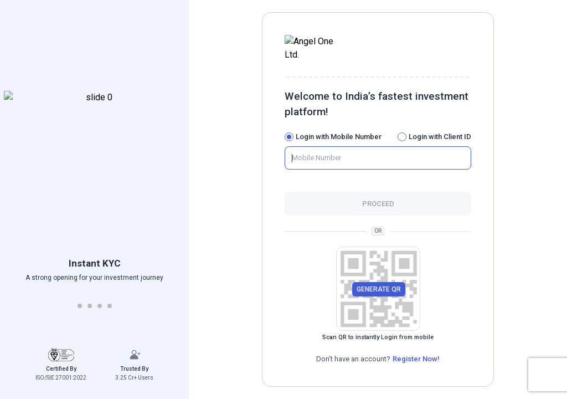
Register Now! (416, 352)
